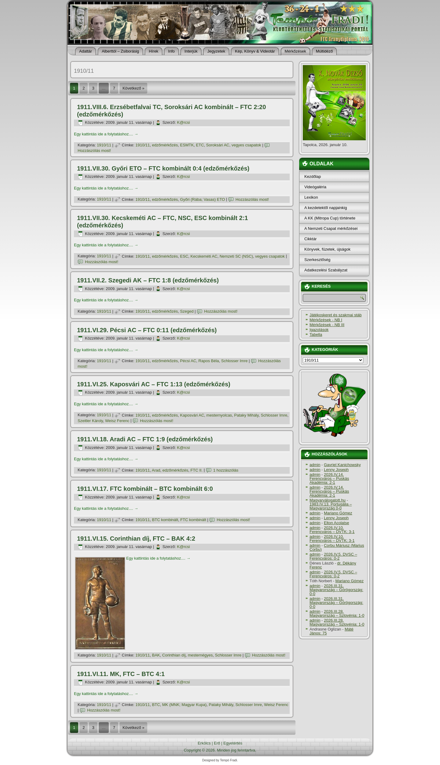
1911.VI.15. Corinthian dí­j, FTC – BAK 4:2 (136, 538)
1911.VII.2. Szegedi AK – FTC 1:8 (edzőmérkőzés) (148, 280)
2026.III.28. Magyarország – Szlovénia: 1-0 (337, 613)
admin (315, 464)
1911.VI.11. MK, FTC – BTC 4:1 (121, 674)
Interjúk (191, 51)
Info (171, 51)
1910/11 (104, 145)
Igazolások (319, 329)
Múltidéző (324, 51)
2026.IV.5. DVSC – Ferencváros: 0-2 (333, 556)
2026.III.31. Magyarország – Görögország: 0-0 (336, 589)
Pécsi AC (188, 361)
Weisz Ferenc (117, 420)
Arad (156, 470)
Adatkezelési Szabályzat (325, 270)
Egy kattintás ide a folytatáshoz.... (106, 134)
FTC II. (196, 470)
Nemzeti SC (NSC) (236, 256)
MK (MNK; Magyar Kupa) (184, 704)
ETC (200, 145)
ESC (184, 256)
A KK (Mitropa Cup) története (329, 218)
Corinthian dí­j (174, 655)
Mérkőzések (295, 51)
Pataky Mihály (246, 415)
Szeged (186, 311)
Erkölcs (204, 743)
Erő (217, 743)
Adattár (85, 51)
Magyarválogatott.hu (328, 500)
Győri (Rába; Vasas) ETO (202, 199)
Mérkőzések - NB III (327, 324)
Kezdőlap (312, 176)
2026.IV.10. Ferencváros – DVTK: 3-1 (332, 529)
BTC (156, 704)
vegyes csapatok (246, 145)
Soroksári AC (217, 145)
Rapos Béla (208, 361)
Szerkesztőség (317, 259)
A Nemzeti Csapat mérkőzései (331, 228)
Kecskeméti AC (203, 256)
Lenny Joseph (336, 469)
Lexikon (311, 197)
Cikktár (310, 239)
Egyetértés (232, 743)
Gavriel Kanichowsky (342, 464)
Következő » (134, 88)
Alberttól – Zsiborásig (120, 51)
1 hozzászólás (225, 470)
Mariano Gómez (338, 513)
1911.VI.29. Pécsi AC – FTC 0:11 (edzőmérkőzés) (147, 330)
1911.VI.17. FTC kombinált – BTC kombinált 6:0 (145, 488)
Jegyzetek (216, 51)
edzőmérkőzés (165, 145)
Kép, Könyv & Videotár (255, 51)
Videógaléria (315, 187)
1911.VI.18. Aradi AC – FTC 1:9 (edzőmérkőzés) (145, 439)
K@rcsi (183, 122)
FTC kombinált (193, 519)
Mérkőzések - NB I (326, 320)
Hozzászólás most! (94, 150)
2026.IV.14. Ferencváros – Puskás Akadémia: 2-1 (329, 478)
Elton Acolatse (336, 522)
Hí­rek (153, 51)
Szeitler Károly (90, 420)
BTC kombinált (165, 519)
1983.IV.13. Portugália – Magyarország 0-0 (331, 506)
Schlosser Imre (234, 361)
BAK (156, 655)
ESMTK (187, 145)
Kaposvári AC (192, 415)
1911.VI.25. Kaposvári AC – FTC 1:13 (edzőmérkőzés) (153, 384)
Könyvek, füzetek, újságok (327, 249)
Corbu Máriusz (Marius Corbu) (337, 547)
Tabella (316, 334)
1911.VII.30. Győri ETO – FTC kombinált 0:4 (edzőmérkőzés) (163, 168)
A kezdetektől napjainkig (325, 207)
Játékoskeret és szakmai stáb (336, 315)
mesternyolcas (219, 415)
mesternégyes (200, 655)
